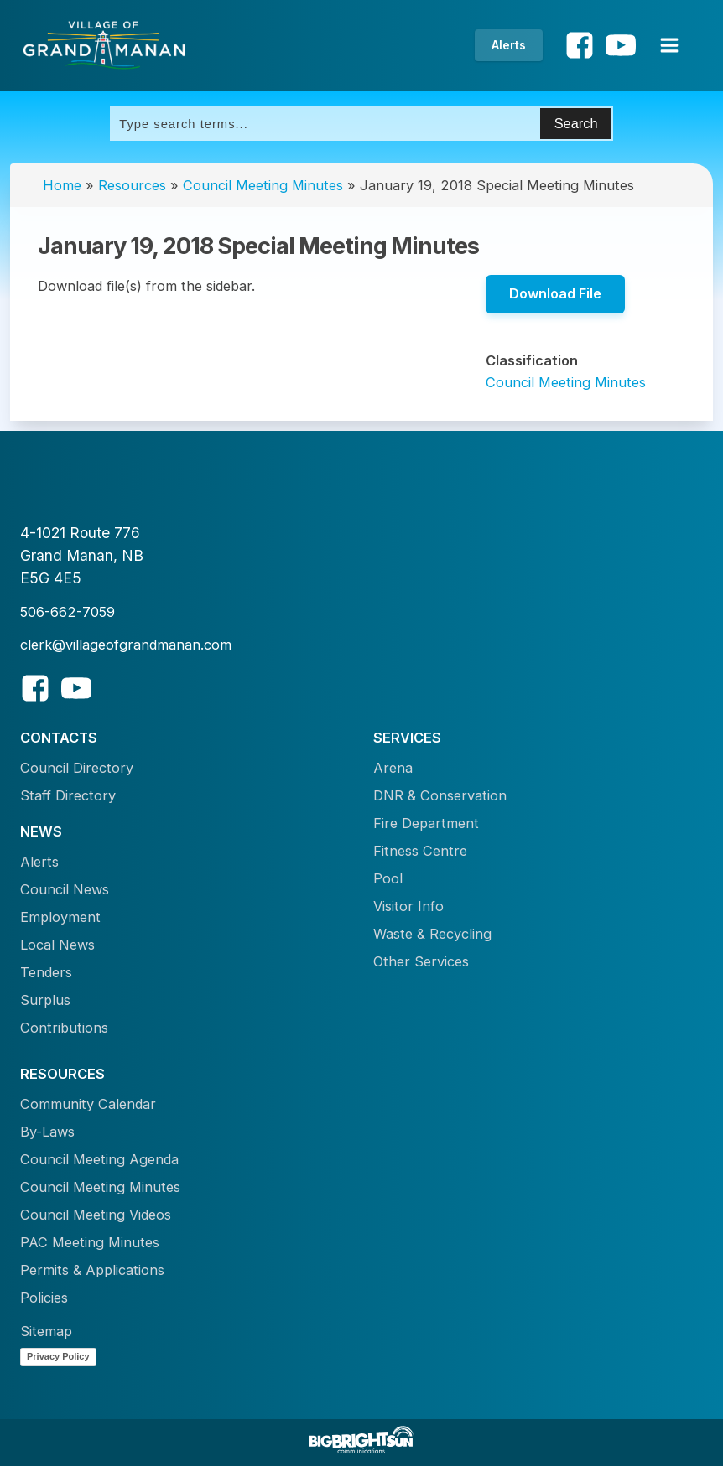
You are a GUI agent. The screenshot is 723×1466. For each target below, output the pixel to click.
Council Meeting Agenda (99, 1159)
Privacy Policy (58, 1356)
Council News (64, 889)
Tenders (46, 972)
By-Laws (47, 1131)
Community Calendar (88, 1104)
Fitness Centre (420, 850)
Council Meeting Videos (95, 1214)
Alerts (509, 45)
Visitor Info (408, 906)
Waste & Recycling (432, 933)
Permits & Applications (92, 1269)
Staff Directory (68, 795)
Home (62, 185)
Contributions (64, 1027)
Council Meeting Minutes (263, 185)
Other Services (421, 961)
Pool (388, 878)
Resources (132, 185)
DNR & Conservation (440, 795)
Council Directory (76, 767)
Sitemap (46, 1331)
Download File (555, 293)
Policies (44, 1297)
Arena (393, 767)
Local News (57, 944)
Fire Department (426, 823)
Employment (60, 917)
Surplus (45, 1000)
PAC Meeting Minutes (89, 1242)
